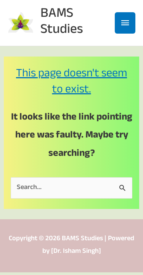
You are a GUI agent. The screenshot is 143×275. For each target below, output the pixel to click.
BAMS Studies (61, 22)
